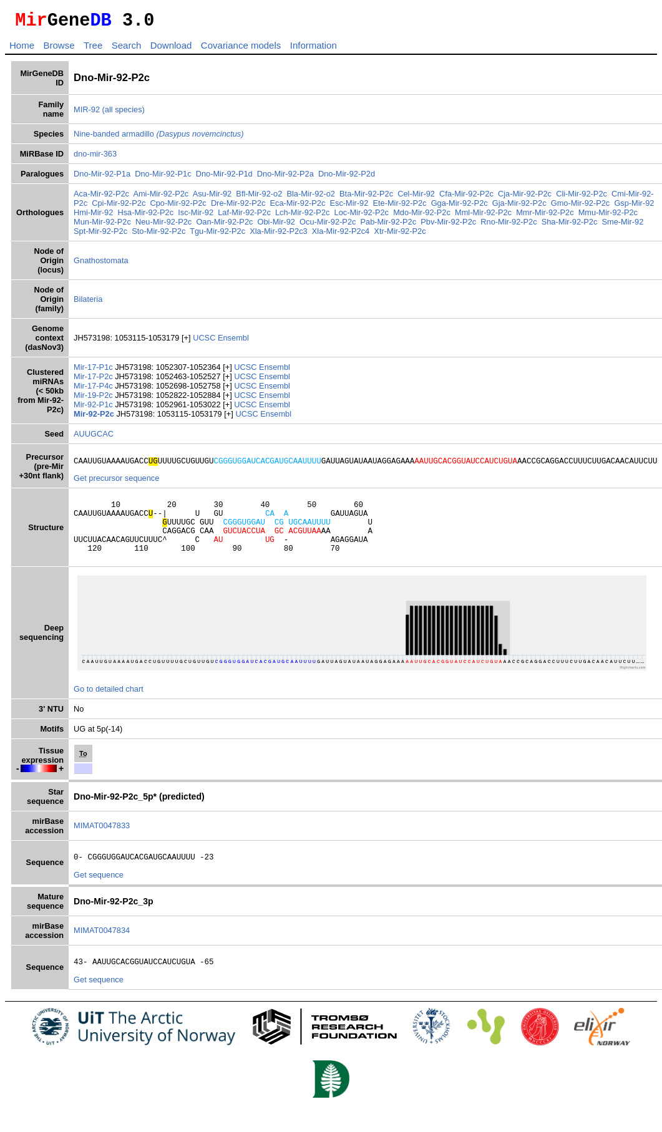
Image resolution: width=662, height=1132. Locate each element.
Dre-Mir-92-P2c (238, 206)
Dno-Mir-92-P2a (285, 177)
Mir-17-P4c (94, 389)
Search (127, 49)
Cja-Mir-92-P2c (525, 197)
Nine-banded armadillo (158, 137)
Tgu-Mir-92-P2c (217, 234)
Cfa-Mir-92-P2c (466, 197)
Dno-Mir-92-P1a (102, 177)
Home (21, 49)
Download (171, 49)
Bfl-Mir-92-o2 (259, 197)
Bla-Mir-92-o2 (310, 197)
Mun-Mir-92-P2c (102, 225)
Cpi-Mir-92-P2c (118, 206)
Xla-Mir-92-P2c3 (278, 234)
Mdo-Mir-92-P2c (421, 216)
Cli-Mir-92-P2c (581, 197)
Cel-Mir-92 (416, 197)
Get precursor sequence (116, 483)
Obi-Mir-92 (276, 225)
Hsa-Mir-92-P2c (145, 216)
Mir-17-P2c (94, 380)
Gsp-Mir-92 (634, 206)
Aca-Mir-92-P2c (101, 197)
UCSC (205, 341)
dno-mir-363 (95, 157)
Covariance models (241, 49)
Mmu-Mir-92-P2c (608, 216)
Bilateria (88, 302)
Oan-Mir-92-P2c (224, 225)
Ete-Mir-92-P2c (399, 206)
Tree (93, 49)
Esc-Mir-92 (348, 206)
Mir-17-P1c (94, 370)
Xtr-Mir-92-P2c (400, 234)
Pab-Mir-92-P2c (389, 225)
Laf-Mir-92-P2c (244, 216)
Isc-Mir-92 (195, 216)
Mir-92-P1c (94, 408)
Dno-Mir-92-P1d (224, 177)
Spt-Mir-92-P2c (100, 234)
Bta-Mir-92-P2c (366, 197)
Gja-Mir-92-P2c (519, 206)
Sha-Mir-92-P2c (570, 225)
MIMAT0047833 (102, 842)
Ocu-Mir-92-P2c (327, 225)
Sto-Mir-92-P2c (158, 234)
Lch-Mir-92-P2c (302, 216)
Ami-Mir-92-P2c (160, 197)
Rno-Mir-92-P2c (508, 225)
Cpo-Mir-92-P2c (178, 206)
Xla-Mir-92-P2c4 (340, 234)
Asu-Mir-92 (212, 197)
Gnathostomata (101, 264)
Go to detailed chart (109, 705)
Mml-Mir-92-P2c (483, 216)
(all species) (123, 113)
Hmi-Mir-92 (93, 216)
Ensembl (233, 341)
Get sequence (99, 893)
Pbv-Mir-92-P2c (448, 225)
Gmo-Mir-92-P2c (580, 206)
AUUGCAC (94, 437)
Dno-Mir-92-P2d (346, 177)
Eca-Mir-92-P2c (297, 206)
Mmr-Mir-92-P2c (544, 216)
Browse (58, 49)
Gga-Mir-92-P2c (459, 206)
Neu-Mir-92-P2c (163, 225)
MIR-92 (87, 113)
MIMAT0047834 (102, 949)
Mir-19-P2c (94, 399)
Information (313, 49)
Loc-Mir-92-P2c (361, 216)
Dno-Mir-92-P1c (163, 177)
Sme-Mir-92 (622, 225)
